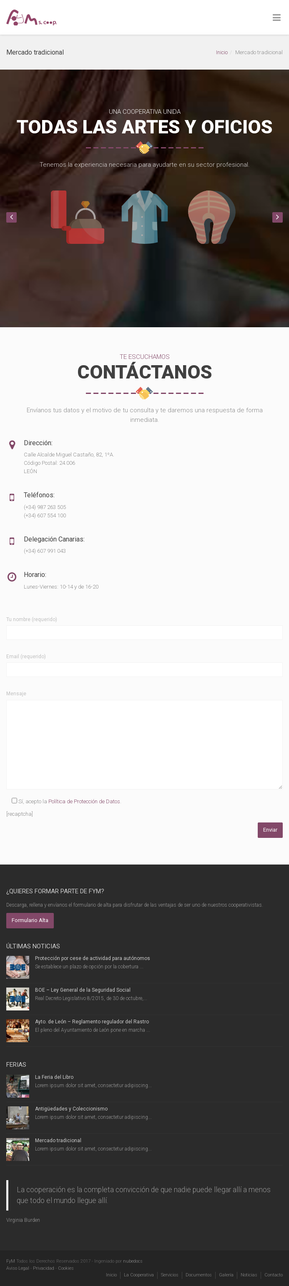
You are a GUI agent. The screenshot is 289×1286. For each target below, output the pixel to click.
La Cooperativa (139, 1275)
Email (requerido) (26, 656)
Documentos (199, 1275)
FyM (10, 1261)
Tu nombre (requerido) (31, 619)
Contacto (273, 1275)
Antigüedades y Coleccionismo (71, 1109)
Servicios (169, 1275)
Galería (226, 1275)
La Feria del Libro (54, 1077)
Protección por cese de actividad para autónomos (92, 958)
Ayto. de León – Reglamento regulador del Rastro (92, 1022)
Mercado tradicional (58, 1140)
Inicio (222, 52)
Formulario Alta (30, 920)
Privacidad (43, 1268)
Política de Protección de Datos (84, 801)
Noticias (249, 1275)
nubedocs (133, 1261)
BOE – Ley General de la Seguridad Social (83, 990)
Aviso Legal (17, 1268)
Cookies (66, 1268)
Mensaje (16, 694)
